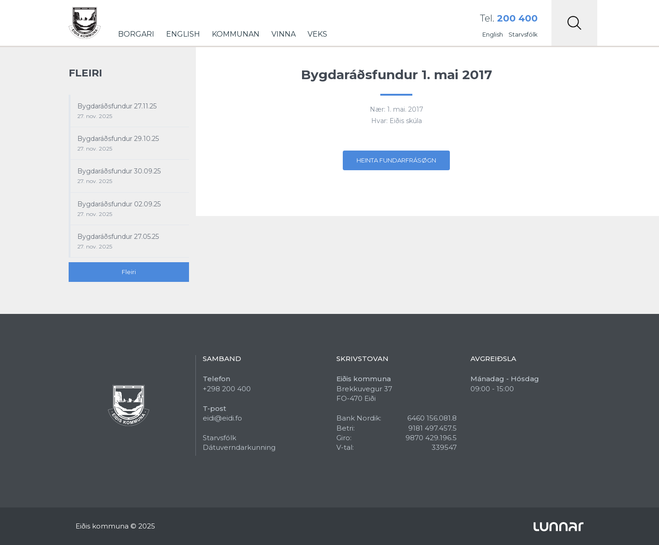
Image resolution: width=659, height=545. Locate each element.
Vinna (283, 34)
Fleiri (129, 271)
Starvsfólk (523, 34)
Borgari (136, 34)
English (183, 34)
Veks (317, 34)
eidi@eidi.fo (222, 418)
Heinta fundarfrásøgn (396, 160)
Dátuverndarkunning (239, 447)
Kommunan (235, 34)
